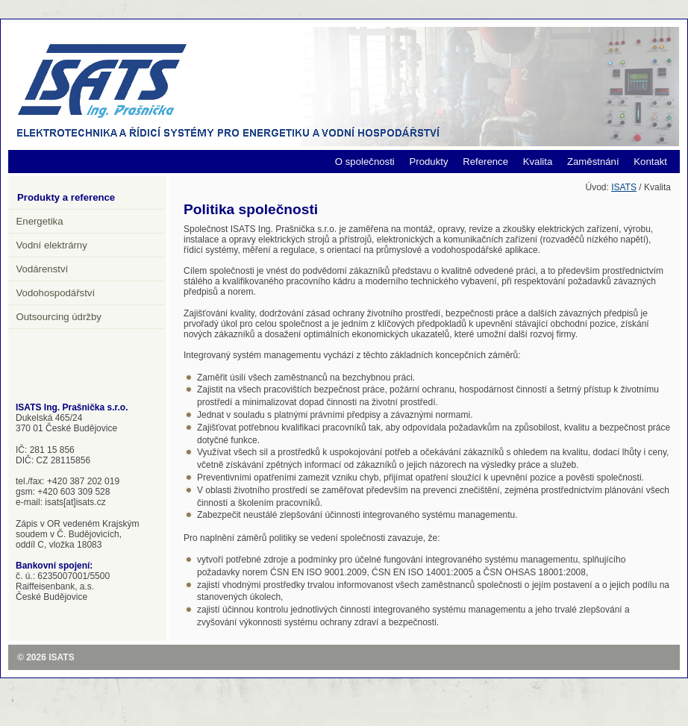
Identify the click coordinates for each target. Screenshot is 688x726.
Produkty (428, 161)
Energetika (39, 221)
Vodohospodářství (56, 292)
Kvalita (538, 161)
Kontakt (650, 161)
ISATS (624, 187)
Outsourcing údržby (58, 316)
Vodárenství (42, 269)
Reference (485, 161)
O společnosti (365, 161)
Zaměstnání (593, 161)
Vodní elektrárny (51, 245)
